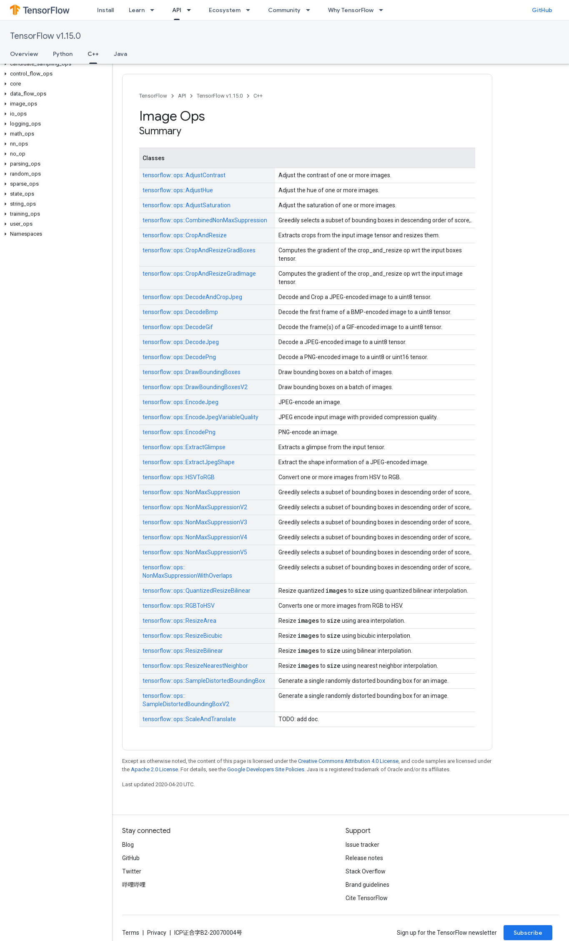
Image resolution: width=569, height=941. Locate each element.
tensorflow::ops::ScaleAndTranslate (189, 719)
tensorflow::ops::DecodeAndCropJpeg (192, 297)
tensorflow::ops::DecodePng (179, 357)
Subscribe (528, 932)
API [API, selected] (176, 10)
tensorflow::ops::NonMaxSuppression (191, 492)
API (182, 96)
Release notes (364, 858)
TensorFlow (153, 96)
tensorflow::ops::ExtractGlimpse (184, 447)
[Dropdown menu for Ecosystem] (251, 10)
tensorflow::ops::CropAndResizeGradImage (199, 273)
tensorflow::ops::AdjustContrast (184, 175)
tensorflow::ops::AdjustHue (178, 190)
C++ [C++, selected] (93, 54)
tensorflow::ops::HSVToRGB (179, 477)
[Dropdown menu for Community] (311, 10)
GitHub (542, 10)
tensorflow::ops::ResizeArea (179, 620)
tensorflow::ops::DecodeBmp (180, 312)
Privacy (156, 932)
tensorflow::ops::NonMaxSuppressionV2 (195, 507)
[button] (54, 64)
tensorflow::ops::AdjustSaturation (187, 205)
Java (120, 54)
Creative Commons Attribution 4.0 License (348, 761)
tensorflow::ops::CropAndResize (185, 235)
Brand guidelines (367, 884)
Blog (128, 844)
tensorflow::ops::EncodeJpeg (180, 402)
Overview (24, 54)
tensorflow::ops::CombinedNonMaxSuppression (205, 220)
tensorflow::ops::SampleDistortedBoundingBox (204, 680)
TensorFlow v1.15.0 (45, 36)
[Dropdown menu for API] (191, 10)
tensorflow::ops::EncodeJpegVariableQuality (200, 417)
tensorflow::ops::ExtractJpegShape (189, 462)
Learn (137, 10)
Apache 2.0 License (154, 769)
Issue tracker (362, 844)
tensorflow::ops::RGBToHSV (179, 605)
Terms (130, 932)
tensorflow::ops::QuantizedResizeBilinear (197, 590)
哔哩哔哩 (133, 884)
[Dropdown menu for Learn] (155, 10)
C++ (258, 96)
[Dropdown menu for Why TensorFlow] (383, 10)
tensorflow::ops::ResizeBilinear (183, 650)
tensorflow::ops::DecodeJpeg (181, 342)
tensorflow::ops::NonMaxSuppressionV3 (195, 522)
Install (105, 10)
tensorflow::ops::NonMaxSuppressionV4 (195, 537)
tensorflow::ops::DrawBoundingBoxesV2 (195, 387)
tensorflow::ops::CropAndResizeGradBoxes (199, 250)
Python (63, 54)
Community (284, 10)
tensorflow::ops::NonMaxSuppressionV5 (195, 552)
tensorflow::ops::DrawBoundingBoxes (192, 372)
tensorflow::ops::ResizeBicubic (182, 635)
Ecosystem (225, 10)
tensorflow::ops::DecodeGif (178, 327)
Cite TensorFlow (367, 898)
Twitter (131, 871)
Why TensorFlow (350, 10)
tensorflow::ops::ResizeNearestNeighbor (195, 665)
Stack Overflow (366, 871)
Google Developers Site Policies (265, 769)
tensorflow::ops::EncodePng (179, 432)
